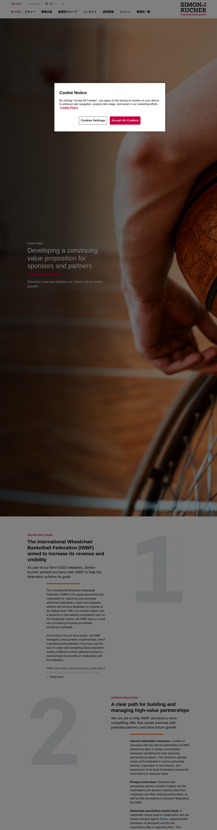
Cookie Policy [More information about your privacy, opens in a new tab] (69, 107)
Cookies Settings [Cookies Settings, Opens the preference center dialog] (93, 120)
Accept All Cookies (125, 120)
